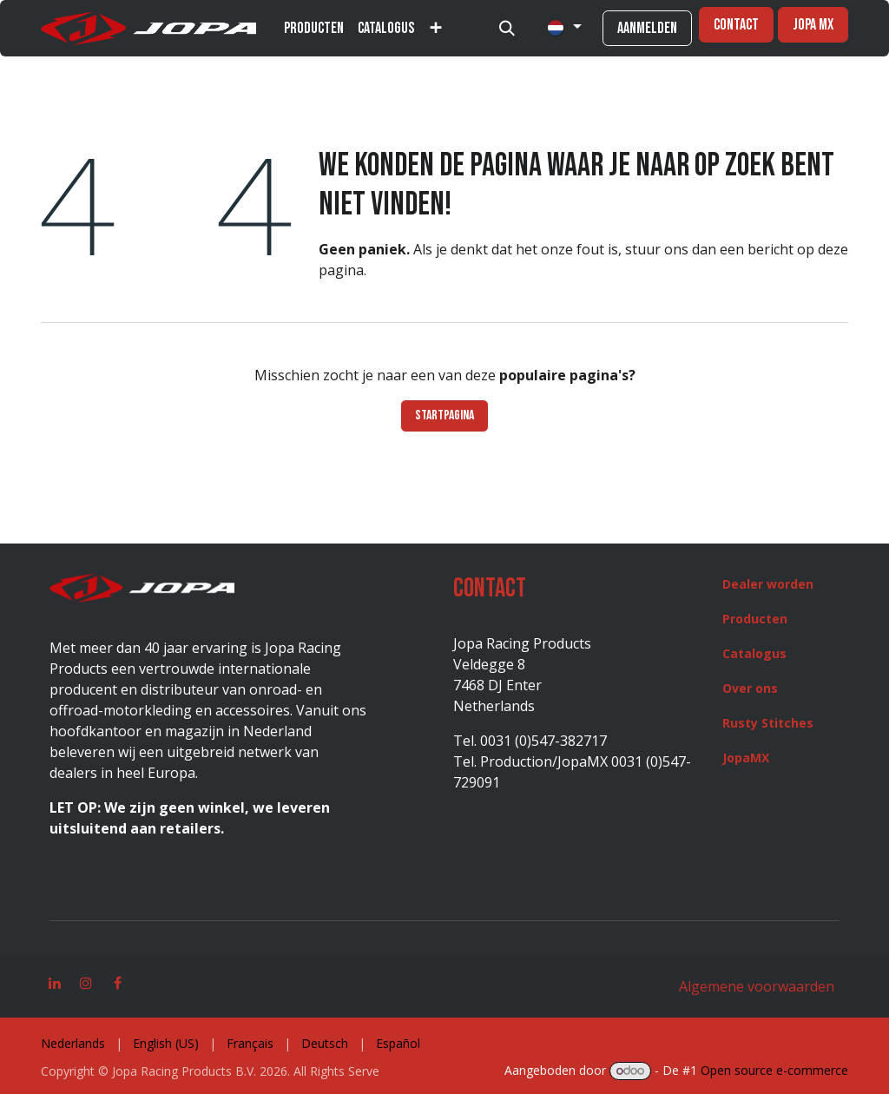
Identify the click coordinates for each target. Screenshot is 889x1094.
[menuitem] (314, 28)
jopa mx (813, 25)
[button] (507, 29)
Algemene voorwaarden (756, 986)
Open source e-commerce (774, 1070)
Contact (736, 25)
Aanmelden (647, 28)
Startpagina (444, 415)
